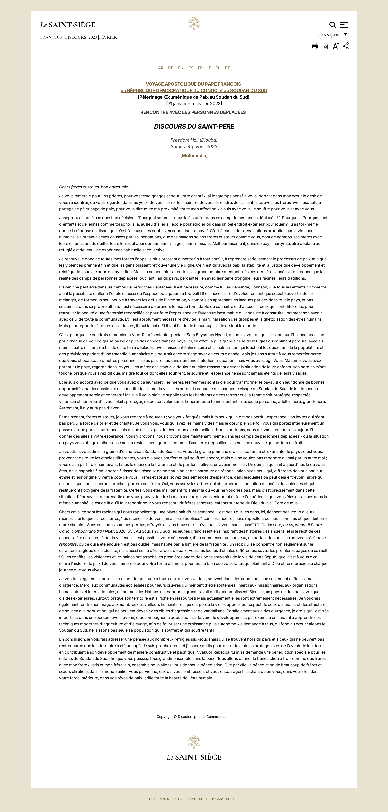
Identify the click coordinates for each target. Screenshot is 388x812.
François (51, 37)
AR (160, 67)
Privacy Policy (223, 799)
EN (181, 67)
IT (209, 67)
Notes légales (171, 799)
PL (218, 67)
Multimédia (194, 155)
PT (227, 67)
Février (108, 37)
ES (190, 67)
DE (170, 67)
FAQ (152, 799)
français (329, 36)
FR (200, 67)
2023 (93, 37)
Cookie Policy (197, 799)
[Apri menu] (343, 25)
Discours (75, 37)
